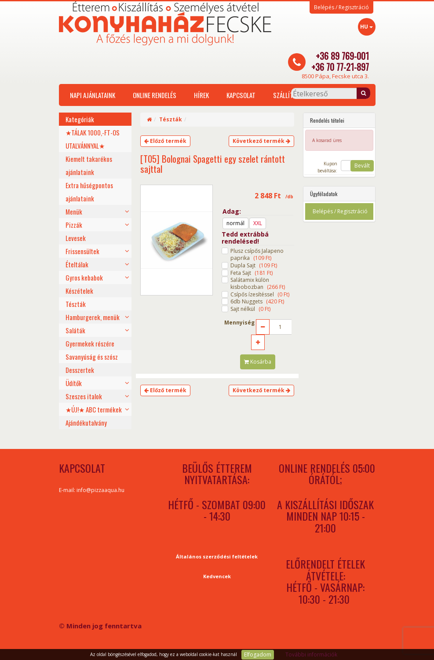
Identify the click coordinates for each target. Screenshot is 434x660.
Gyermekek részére (90, 343)
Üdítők (74, 383)
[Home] (149, 119)
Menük (74, 211)
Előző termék (165, 141)
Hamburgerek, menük (93, 317)
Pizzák (74, 225)
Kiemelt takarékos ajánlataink (89, 165)
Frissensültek (82, 251)
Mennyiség (239, 322)
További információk (311, 654)
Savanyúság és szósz (92, 356)
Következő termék (261, 141)
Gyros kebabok (84, 277)
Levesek (76, 238)
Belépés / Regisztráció (341, 7)
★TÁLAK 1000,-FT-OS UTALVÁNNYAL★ (93, 139)
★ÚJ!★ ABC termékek (94, 409)
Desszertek (80, 370)
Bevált (362, 165)
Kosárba (257, 361)
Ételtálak (77, 264)
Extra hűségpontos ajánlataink (89, 191)
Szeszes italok (84, 396)
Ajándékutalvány (86, 422)
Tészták (76, 304)
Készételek (79, 290)
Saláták (75, 330)
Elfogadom (257, 654)
